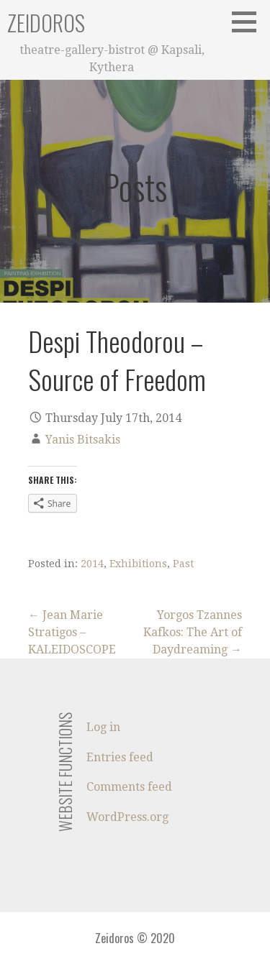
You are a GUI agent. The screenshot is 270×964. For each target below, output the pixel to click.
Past (183, 563)
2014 (92, 563)
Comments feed (129, 787)
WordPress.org (127, 817)
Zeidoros (46, 22)
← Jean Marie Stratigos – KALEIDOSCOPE (72, 632)
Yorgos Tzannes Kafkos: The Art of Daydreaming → (192, 632)
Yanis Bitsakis (82, 439)
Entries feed (119, 757)
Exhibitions (138, 563)
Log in (103, 727)
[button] (249, 21)
